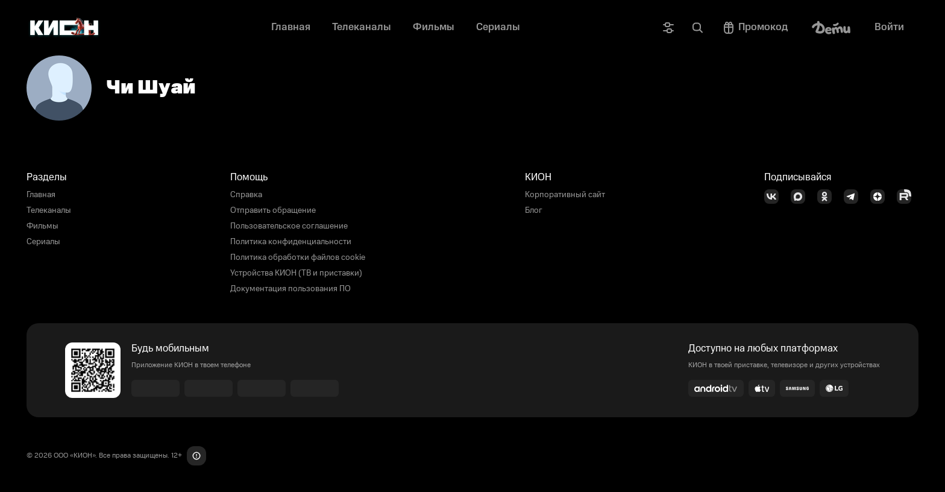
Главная (41, 194)
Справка (246, 194)
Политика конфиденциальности (290, 241)
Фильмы (42, 226)
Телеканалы (49, 210)
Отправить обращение (273, 210)
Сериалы (43, 241)
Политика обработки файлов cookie (297, 257)
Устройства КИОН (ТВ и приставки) (296, 273)
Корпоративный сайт (565, 194)
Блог (533, 210)
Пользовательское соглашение (289, 226)
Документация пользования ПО (290, 288)
